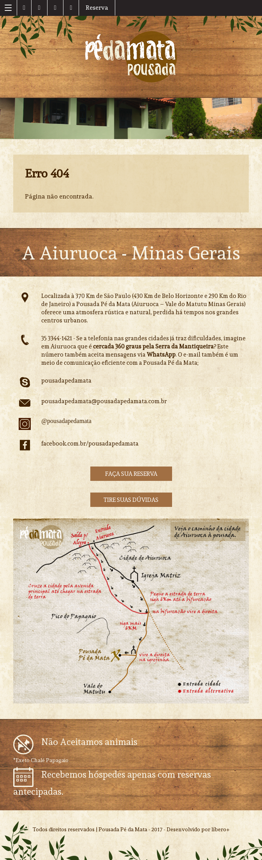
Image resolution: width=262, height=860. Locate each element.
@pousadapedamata (66, 421)
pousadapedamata (66, 380)
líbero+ (220, 829)
